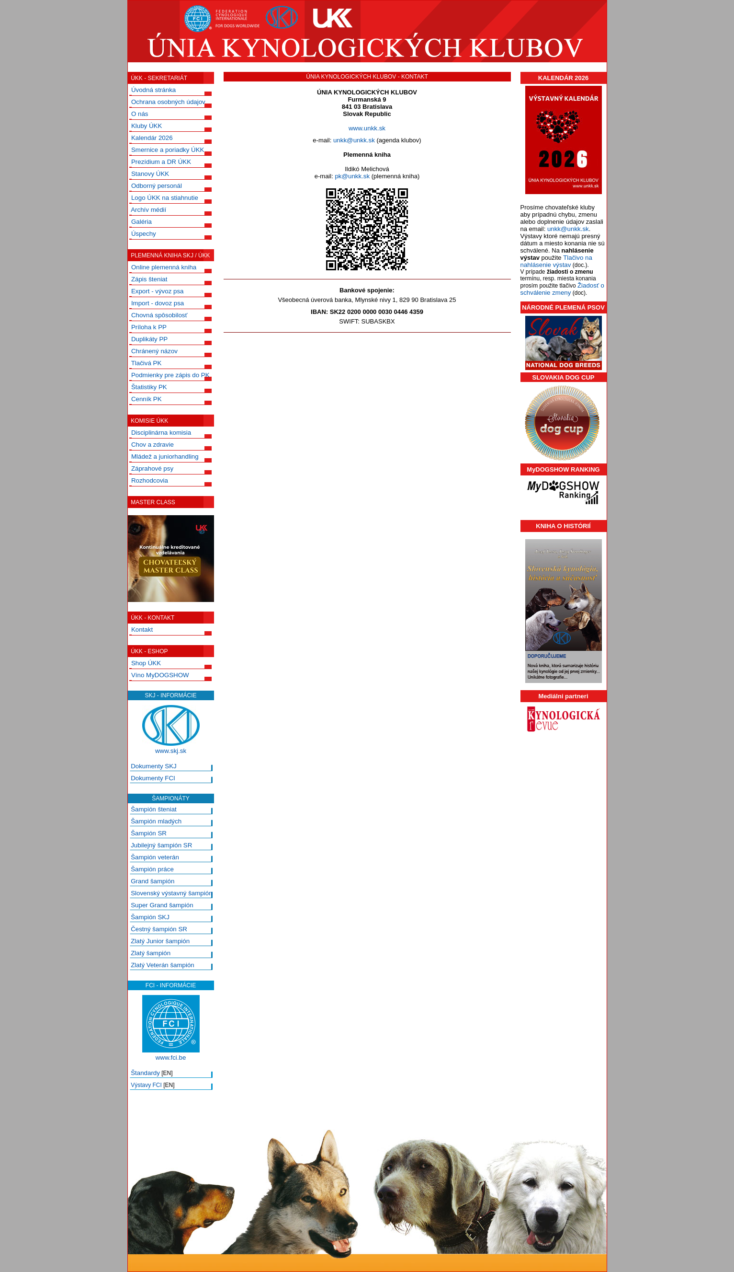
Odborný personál (156, 185)
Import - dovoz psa (157, 303)
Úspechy (143, 233)
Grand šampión (152, 881)
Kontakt (142, 629)
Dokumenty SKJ (154, 766)
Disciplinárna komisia (161, 432)
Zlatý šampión (150, 953)
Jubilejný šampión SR (161, 845)
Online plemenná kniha (163, 267)
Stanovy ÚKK (150, 173)
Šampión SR (149, 833)
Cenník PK (146, 399)
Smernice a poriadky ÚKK (167, 149)
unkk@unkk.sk (354, 140)
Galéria (141, 221)
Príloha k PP (149, 327)
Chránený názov (154, 351)
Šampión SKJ (150, 917)
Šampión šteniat (154, 809)
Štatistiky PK (149, 387)
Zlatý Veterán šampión (162, 965)
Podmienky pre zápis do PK (170, 375)
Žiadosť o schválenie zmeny (562, 289)
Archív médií (148, 209)
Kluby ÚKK (146, 125)
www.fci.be (171, 1057)
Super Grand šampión (162, 905)
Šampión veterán (155, 857)
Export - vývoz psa (157, 291)
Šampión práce (152, 869)
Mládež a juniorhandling (165, 456)
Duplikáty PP (149, 339)
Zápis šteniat (149, 279)
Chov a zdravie (152, 444)
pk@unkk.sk (352, 176)
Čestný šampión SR (159, 929)
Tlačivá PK (146, 363)
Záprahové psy (152, 468)
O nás (139, 113)
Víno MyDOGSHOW (160, 675)
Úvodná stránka (153, 89)
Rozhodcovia (149, 480)
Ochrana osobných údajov (168, 101)
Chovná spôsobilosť (159, 315)
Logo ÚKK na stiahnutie (164, 197)
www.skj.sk (170, 750)
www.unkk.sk (367, 128)
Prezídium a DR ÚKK (161, 161)
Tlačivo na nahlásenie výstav (556, 261)
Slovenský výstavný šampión (171, 893)
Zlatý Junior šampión (160, 941)
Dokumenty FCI (153, 778)
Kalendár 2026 (152, 137)
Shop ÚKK (146, 663)
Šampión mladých (156, 821)
